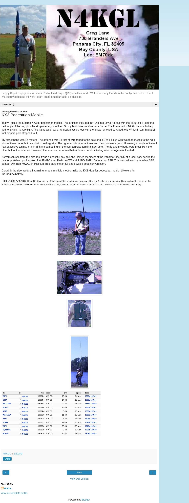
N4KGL (25, 396)
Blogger (86, 499)
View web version (79, 478)
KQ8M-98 (7, 430)
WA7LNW (7, 404)
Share (7, 459)
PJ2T (5, 419)
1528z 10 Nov (91, 415)
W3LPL (6, 407)
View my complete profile (14, 493)
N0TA (5, 400)
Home (79, 472)
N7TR (5, 411)
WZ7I (5, 396)
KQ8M (5, 422)
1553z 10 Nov (91, 396)
